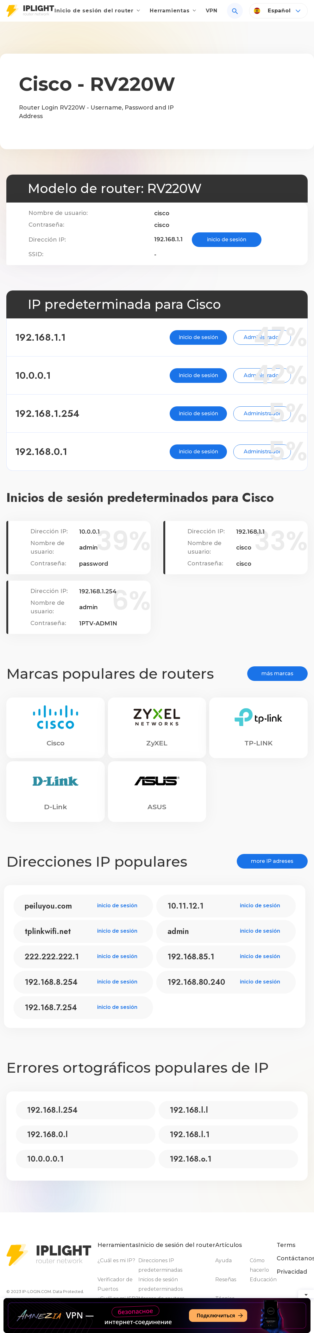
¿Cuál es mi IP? (116, 1260)
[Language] (278, 11)
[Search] (235, 12)
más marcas (277, 673)
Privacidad (292, 1271)
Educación (263, 1279)
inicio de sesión (226, 240)
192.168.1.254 (62, 413)
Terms (286, 1245)
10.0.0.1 (48, 375)
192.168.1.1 (55, 337)
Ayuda (223, 1260)
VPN (211, 8)
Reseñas (225, 1279)
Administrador (223, 337)
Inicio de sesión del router (101, 8)
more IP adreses (272, 861)
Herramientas (174, 8)
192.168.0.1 (56, 451)
